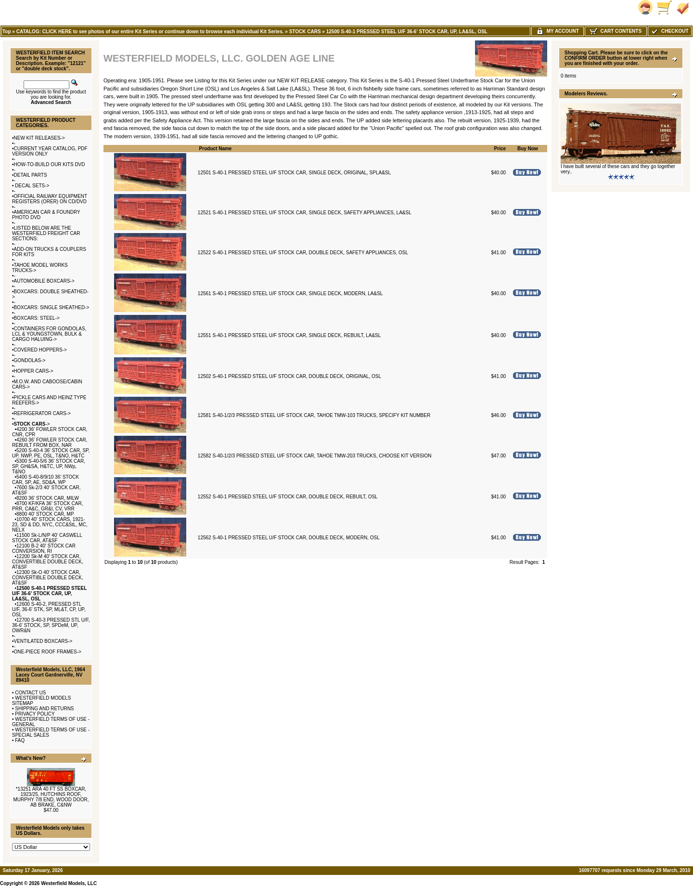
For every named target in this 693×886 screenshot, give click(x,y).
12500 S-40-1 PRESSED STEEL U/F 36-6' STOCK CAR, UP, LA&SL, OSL (407, 31)
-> (32, 424)
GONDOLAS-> (30, 360)
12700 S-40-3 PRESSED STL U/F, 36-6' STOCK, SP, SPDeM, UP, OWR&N (51, 625)
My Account (557, 31)
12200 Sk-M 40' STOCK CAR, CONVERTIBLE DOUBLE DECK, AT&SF (47, 562)
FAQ (20, 740)
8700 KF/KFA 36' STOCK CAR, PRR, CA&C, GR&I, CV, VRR (47, 506)
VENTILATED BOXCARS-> (43, 641)
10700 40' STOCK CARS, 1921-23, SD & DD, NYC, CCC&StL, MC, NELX (50, 525)
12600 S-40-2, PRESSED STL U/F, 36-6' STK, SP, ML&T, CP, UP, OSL (49, 609)
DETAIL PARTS (30, 175)
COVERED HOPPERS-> (40, 349)
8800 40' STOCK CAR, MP (45, 514)
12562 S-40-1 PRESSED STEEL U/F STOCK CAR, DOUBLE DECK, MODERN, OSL (289, 537)
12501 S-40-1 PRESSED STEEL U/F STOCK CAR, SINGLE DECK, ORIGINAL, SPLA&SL (294, 172)
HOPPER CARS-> (33, 371)
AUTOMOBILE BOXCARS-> (44, 281)
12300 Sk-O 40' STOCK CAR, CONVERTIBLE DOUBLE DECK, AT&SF (47, 578)
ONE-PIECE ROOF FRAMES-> (47, 651)
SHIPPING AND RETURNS (44, 708)
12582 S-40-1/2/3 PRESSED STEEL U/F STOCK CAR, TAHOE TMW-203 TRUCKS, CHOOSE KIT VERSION (315, 455)
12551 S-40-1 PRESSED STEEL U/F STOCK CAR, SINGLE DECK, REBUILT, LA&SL (289, 335)
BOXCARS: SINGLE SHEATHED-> (52, 307)
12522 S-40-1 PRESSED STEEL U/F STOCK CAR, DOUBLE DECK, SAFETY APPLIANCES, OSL (303, 252)
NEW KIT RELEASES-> (39, 138)
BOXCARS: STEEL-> (37, 318)
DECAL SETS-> (32, 185)
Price (500, 148)
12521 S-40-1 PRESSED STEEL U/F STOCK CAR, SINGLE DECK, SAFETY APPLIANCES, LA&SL (304, 212)
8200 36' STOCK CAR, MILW (47, 498)
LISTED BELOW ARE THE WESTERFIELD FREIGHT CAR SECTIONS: (46, 233)
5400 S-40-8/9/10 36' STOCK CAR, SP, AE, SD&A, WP (45, 479)
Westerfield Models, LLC (69, 883)
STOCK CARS (305, 31)
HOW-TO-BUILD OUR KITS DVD (49, 164)
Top (6, 31)
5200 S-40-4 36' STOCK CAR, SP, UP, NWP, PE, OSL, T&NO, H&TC (51, 453)
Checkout (669, 31)
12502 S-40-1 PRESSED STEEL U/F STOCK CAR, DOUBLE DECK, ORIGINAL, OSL (289, 376)
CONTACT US (30, 692)
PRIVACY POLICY (34, 714)
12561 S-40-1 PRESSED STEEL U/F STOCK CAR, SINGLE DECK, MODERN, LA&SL (290, 293)
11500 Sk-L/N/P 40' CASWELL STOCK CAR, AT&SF (47, 538)
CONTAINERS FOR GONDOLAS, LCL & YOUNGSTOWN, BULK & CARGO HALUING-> (49, 334)
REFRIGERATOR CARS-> (42, 413)
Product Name (215, 148)
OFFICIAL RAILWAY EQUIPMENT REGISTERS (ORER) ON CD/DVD (49, 199)
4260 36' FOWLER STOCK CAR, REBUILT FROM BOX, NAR (49, 442)
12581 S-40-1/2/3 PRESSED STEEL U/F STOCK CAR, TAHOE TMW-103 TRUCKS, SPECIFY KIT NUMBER (314, 415)
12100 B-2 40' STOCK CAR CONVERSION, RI (44, 548)
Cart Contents (616, 31)
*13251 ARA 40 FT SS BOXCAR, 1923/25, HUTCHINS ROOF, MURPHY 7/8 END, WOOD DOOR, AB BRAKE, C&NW (51, 797)
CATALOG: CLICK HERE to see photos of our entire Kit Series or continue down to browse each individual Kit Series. (150, 31)
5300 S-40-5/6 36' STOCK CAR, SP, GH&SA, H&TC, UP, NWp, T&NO (48, 466)
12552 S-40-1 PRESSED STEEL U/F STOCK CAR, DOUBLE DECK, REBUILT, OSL (287, 496)
